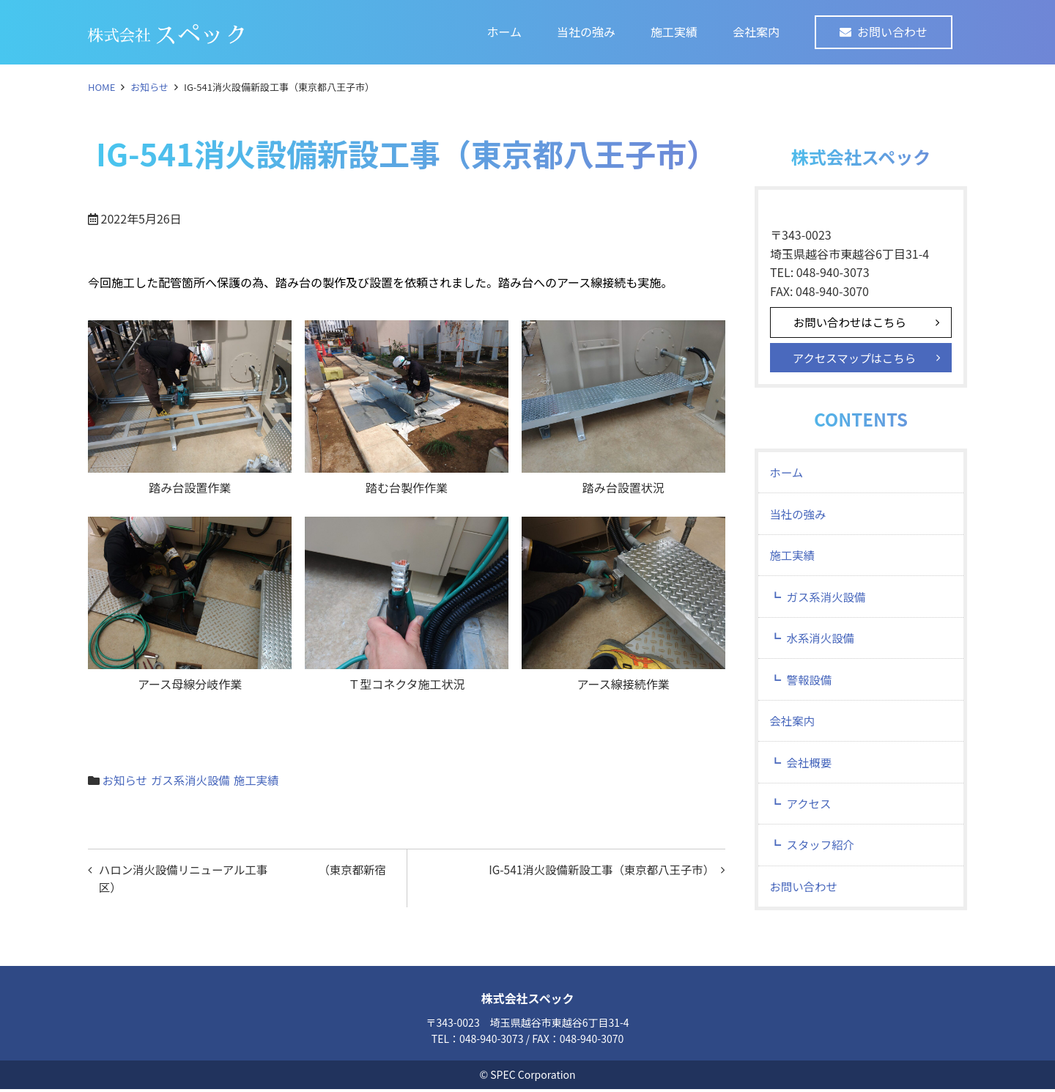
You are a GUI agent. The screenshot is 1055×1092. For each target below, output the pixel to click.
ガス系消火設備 (193, 780)
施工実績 (674, 31)
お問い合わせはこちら (852, 322)
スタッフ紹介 (823, 861)
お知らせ (149, 87)
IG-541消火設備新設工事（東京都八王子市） (596, 870)
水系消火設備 (823, 646)
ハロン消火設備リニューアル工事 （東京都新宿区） (243, 879)
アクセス (811, 818)
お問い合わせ (892, 31)
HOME (101, 87)
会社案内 (756, 31)
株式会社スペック (527, 1001)
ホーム (504, 31)
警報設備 (811, 689)
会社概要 (811, 775)
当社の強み (586, 31)
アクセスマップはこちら (857, 359)
